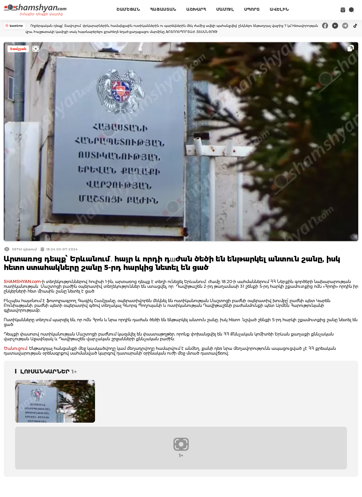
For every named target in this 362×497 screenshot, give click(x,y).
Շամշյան (18, 49)
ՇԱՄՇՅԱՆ (128, 9)
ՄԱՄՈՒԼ (225, 9)
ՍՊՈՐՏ (252, 9)
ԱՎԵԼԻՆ (279, 9)
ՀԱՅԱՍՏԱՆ (163, 9)
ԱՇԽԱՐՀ (196, 9)
